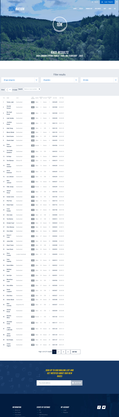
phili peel (9, 201)
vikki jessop (10, 186)
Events (74, 8)
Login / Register (107, 2)
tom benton (10, 219)
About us (17, 410)
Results (81, 8)
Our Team (18, 412)
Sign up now (76, 383)
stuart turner (10, 245)
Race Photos (98, 8)
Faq (115, 8)
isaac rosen (10, 249)
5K (40, 410)
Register (65, 412)
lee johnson (10, 176)
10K (40, 412)
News (110, 8)
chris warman (10, 227)
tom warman (10, 160)
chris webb (10, 231)
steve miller (10, 285)
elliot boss (9, 295)
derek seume (10, 136)
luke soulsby (10, 118)
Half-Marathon (43, 415)
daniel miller (10, 265)
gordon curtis (10, 197)
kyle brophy (10, 340)
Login (65, 410)
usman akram (10, 299)
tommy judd (10, 102)
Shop (105, 8)
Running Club (89, 8)
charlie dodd (10, 140)
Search (95, 2)
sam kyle (9, 275)
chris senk (9, 215)
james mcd (10, 241)
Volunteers (18, 415)
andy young (10, 128)
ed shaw (9, 156)
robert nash (10, 205)
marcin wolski (10, 132)
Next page (75, 352)
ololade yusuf (10, 223)
